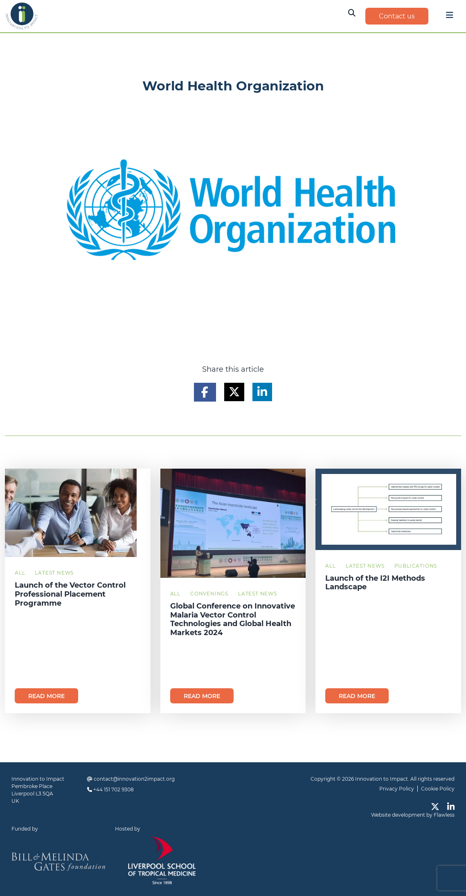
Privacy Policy (396, 789)
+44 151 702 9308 (113, 789)
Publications (415, 566)
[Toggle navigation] (449, 17)
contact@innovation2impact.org (134, 779)
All (20, 573)
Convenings (209, 594)
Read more (46, 696)
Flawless (444, 815)
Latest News (54, 573)
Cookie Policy (438, 789)
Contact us (397, 16)
